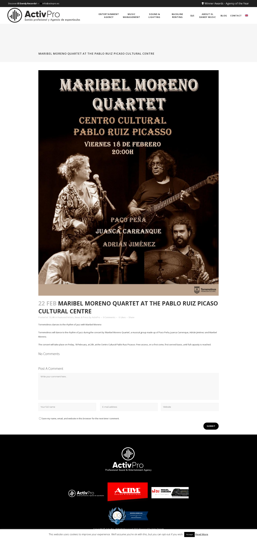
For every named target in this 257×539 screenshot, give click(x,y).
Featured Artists (66, 317)
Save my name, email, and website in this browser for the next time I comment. (80, 418)
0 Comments (109, 317)
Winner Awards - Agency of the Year (225, 3)
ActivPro (96, 317)
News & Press (82, 317)
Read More (201, 534)
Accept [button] (189, 534)
